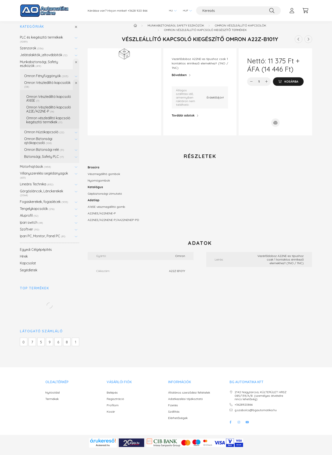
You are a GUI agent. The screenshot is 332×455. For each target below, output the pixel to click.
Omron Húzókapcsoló (44, 136)
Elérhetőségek (178, 422)
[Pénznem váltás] (186, 10)
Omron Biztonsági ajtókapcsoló (38, 145)
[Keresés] (238, 10)
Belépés (112, 397)
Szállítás (174, 416)
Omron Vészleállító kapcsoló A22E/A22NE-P (48, 113)
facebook (230, 426)
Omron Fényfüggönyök (46, 80)
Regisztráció (115, 403)
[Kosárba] (288, 86)
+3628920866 (244, 409)
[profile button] (292, 10)
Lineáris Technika (37, 188)
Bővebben (179, 79)
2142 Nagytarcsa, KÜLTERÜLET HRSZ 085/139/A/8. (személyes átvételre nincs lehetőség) (260, 400)
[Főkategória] (135, 30)
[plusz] (266, 86)
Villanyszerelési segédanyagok (44, 179)
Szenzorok (32, 52)
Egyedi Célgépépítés (36, 254)
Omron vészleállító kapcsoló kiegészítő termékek (48, 124)
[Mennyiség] (259, 86)
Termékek (52, 403)
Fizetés (173, 409)
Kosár (111, 416)
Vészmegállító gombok (104, 178)
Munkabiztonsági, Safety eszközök (39, 68)
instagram (239, 426)
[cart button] (305, 10)
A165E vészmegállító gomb (106, 211)
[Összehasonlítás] (275, 127)
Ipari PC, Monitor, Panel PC (42, 240)
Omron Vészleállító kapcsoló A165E (48, 103)
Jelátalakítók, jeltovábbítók (44, 59)
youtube (247, 426)
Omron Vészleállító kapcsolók (47, 89)
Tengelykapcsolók (37, 213)
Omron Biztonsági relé (44, 154)
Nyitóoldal (52, 397)
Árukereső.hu (103, 449)
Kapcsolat (28, 267)
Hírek (24, 260)
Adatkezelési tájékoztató (185, 403)
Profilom (113, 409)
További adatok (183, 120)
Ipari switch (31, 227)
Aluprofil (29, 220)
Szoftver (29, 233)
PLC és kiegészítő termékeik (41, 43)
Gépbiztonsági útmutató (105, 198)
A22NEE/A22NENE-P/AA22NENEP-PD (113, 224)
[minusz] (251, 86)
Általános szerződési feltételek (189, 397)
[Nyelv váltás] (172, 10)
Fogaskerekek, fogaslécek (44, 206)
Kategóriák (32, 31)
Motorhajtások (35, 171)
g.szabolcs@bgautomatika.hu (256, 414)
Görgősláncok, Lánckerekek (41, 197)
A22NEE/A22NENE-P (102, 217)
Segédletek (28, 274)
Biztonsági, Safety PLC (44, 161)
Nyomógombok (99, 185)
